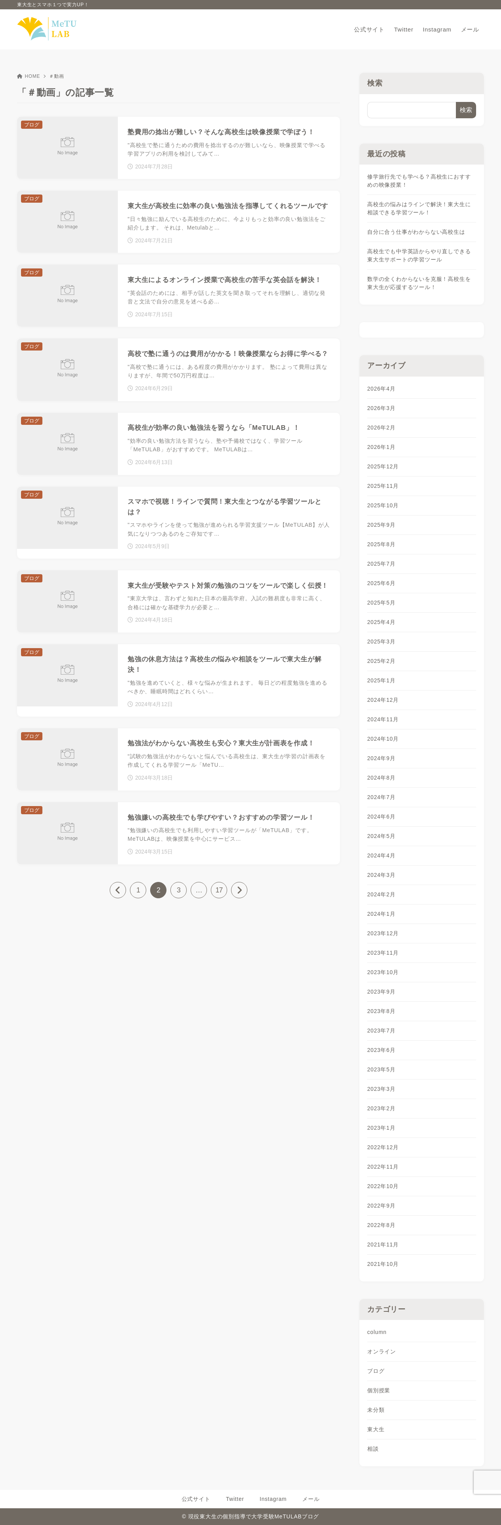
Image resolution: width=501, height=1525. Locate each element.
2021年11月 (383, 1244)
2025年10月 (383, 505)
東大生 (375, 1429)
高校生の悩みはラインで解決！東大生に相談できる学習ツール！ (419, 208)
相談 (373, 1449)
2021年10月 (383, 1264)
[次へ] (239, 890)
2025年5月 (381, 602)
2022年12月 (383, 1147)
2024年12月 (383, 700)
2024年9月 (381, 758)
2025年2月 (381, 661)
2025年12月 (383, 466)
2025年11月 (383, 486)
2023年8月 (381, 1011)
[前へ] (118, 890)
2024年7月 (381, 797)
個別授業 (378, 1390)
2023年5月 (381, 1069)
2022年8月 (381, 1225)
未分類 (375, 1410)
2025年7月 (381, 564)
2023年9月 (381, 992)
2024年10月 (383, 739)
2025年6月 (381, 583)
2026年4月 (381, 389)
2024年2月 (381, 894)
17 (218, 890)
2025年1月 (381, 680)
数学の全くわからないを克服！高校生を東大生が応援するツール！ (419, 283)
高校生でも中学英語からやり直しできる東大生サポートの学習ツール (419, 255)
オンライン (381, 1351)
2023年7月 (381, 1030)
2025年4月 (381, 622)
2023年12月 (383, 933)
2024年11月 (383, 719)
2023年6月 (381, 1050)
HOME (28, 76)
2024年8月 (381, 778)
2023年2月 (381, 1108)
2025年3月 (381, 641)
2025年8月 (381, 544)
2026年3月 (381, 408)
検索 (375, 83)
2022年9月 (381, 1205)
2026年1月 (381, 447)
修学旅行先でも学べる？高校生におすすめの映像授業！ (419, 181)
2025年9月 (381, 525)
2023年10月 (383, 972)
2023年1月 (381, 1128)
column (377, 1332)
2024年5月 (381, 836)
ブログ (375, 1371)
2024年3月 (381, 875)
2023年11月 (383, 953)
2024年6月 (381, 816)
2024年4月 (381, 855)
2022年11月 (383, 1167)
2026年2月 (381, 427)
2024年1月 (381, 914)
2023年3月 (381, 1089)
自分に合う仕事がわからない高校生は (416, 232)
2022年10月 (383, 1186)
